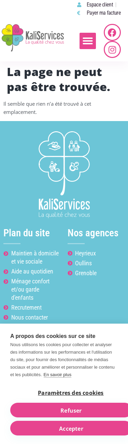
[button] (88, 41)
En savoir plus (58, 374)
